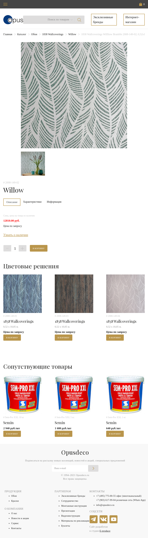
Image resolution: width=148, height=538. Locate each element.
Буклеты (65, 526)
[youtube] (114, 519)
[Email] (75, 468)
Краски (15, 501)
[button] (142, 4)
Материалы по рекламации (75, 521)
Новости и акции (20, 518)
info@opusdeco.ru (105, 505)
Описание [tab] (11, 202)
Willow (72, 34)
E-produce (105, 531)
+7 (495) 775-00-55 (106, 496)
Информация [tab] (54, 201)
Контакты (16, 528)
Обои (34, 34)
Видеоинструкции (70, 516)
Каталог (21, 34)
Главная (7, 34)
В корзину (39, 248)
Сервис (15, 523)
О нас (14, 513)
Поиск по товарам (58, 19)
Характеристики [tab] (32, 201)
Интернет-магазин (132, 19)
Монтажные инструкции (74, 506)
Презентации (68, 511)
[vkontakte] (104, 519)
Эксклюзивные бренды (103, 19)
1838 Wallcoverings (52, 34)
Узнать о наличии (15, 235)
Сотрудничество (69, 501)
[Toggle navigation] (5, 4)
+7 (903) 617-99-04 (106, 500)
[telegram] (94, 519)
